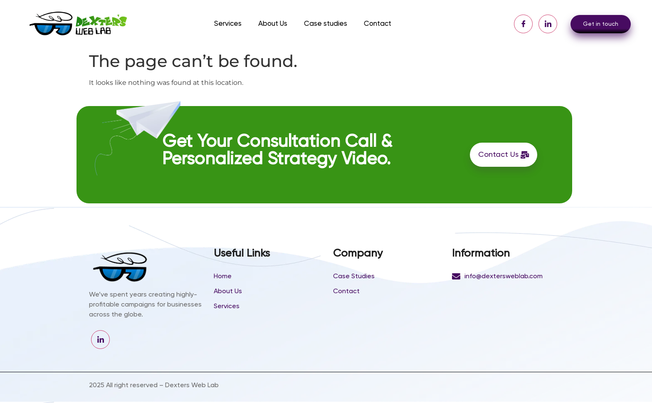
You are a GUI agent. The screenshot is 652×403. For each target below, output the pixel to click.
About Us (272, 23)
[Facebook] (523, 24)
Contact (377, 23)
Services (228, 23)
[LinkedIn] (547, 24)
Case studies (325, 23)
